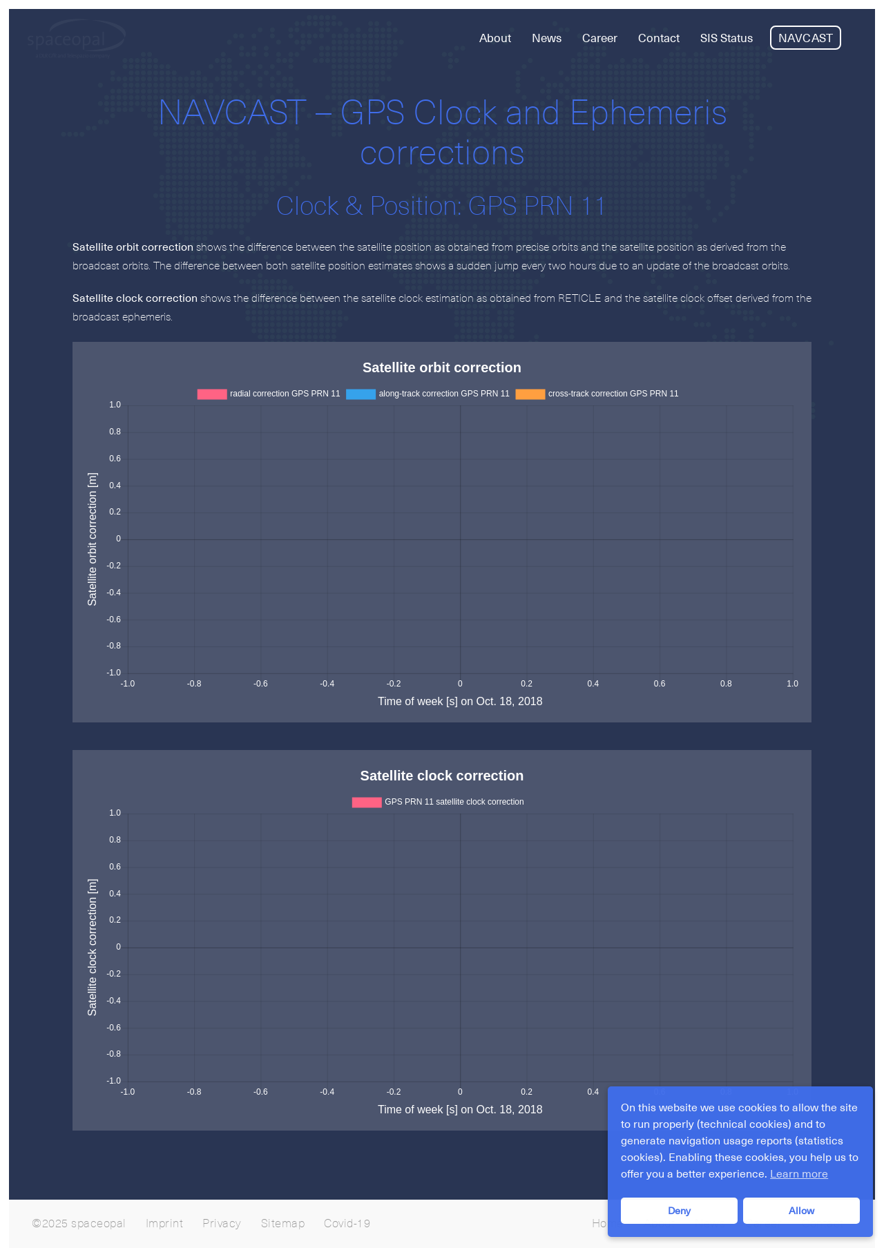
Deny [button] (679, 1210)
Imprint (165, 1223)
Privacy (222, 1223)
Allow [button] (801, 1210)
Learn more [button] (799, 1174)
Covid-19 (347, 1223)
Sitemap (283, 1223)
